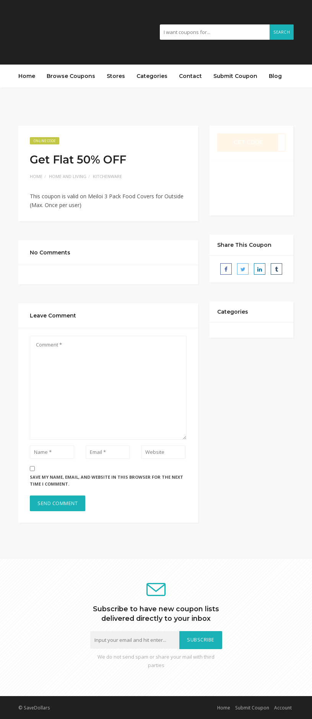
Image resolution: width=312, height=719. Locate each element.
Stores (116, 76)
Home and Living (67, 176)
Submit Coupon (235, 76)
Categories (151, 76)
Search (281, 32)
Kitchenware (107, 176)
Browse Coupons (71, 76)
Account (283, 707)
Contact (190, 76)
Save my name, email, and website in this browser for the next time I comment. (106, 480)
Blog (275, 76)
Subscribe (200, 639)
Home (26, 76)
